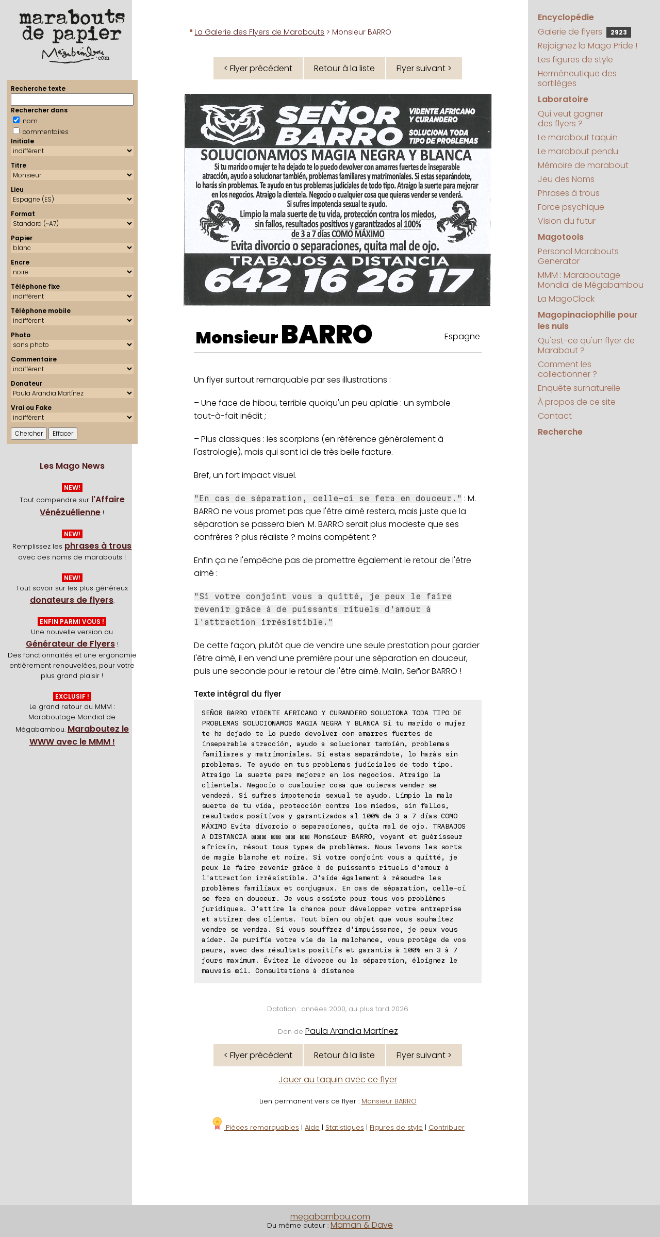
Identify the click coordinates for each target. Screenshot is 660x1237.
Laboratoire (563, 99)
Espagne (462, 336)
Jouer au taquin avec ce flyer (337, 1079)
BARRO (327, 335)
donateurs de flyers (71, 600)
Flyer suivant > (424, 68)
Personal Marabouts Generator (578, 256)
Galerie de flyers (584, 32)
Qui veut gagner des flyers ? (570, 118)
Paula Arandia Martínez (351, 1031)
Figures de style (396, 1127)
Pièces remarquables (255, 1127)
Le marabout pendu (578, 151)
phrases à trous (97, 546)
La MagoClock (566, 299)
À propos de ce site (577, 402)
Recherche (560, 432)
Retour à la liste (344, 68)
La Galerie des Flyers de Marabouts (259, 32)
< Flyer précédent (258, 68)
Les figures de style (575, 59)
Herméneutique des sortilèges (577, 78)
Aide (312, 1127)
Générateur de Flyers (70, 644)
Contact (555, 416)
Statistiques (344, 1127)
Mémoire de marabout (583, 165)
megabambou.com (330, 1217)
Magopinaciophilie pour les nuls (588, 320)
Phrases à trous (569, 193)
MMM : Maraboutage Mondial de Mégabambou (591, 280)
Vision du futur (567, 221)
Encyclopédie (566, 17)
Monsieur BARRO (389, 1101)
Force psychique (571, 207)
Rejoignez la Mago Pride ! (587, 46)
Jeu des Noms (566, 179)
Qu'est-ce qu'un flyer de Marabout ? (586, 345)
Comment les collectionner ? (567, 369)
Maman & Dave (362, 1225)
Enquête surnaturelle (579, 388)
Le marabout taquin (578, 137)
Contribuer (446, 1127)
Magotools (561, 237)
